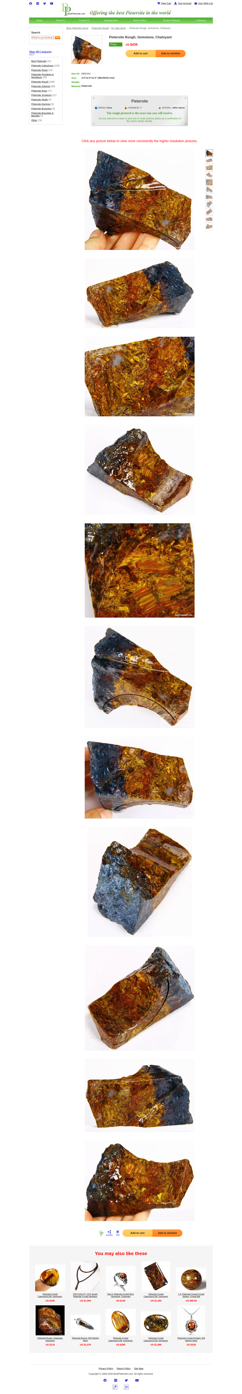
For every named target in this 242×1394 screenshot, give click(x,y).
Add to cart (141, 53)
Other (36, 120)
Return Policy (123, 1368)
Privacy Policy (106, 1368)
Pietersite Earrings (42, 104)
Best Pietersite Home (77, 28)
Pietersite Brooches (43, 108)
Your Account (182, 3)
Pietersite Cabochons (45, 65)
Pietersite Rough (43, 81)
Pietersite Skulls (41, 99)
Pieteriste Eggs (41, 90)
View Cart (164, 3)
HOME (101, 1233)
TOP (118, 1233)
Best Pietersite (41, 61)
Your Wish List (203, 3)
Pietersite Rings (41, 70)
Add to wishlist (170, 53)
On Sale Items (118, 28)
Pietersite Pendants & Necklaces (42, 76)
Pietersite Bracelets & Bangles (42, 114)
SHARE (109, 1233)
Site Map (138, 1368)
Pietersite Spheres (43, 86)
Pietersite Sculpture (43, 95)
